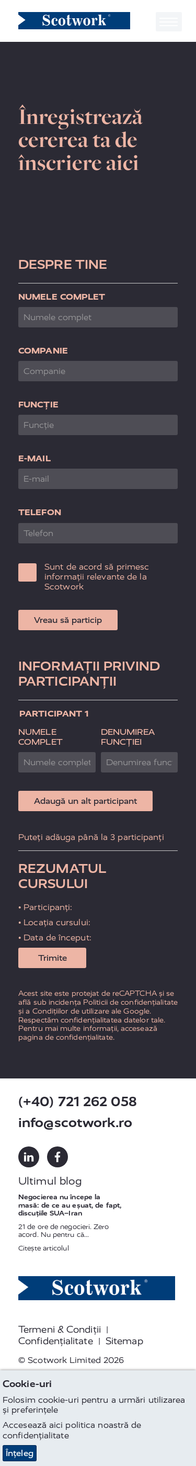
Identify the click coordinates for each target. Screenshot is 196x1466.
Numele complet (61, 297)
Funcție (38, 405)
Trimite (52, 958)
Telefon (39, 512)
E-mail (34, 458)
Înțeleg (19, 1453)
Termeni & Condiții (59, 1329)
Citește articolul (43, 1248)
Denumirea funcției (128, 737)
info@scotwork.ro (75, 1122)
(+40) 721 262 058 (77, 1101)
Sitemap (124, 1341)
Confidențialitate (55, 1341)
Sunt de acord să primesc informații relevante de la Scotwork (96, 577)
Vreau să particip (68, 620)
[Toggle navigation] (169, 21)
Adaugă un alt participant (85, 801)
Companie (43, 351)
